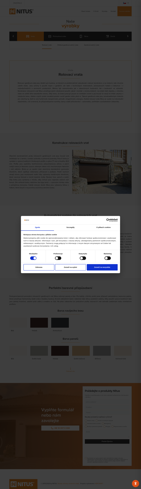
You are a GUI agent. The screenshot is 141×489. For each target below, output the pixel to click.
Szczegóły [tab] (70, 227)
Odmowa (38, 267)
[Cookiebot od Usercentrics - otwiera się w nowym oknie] (108, 220)
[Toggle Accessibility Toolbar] (135, 483)
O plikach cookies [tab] (103, 227)
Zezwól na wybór (70, 267)
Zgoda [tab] (37, 227)
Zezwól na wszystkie (102, 267)
